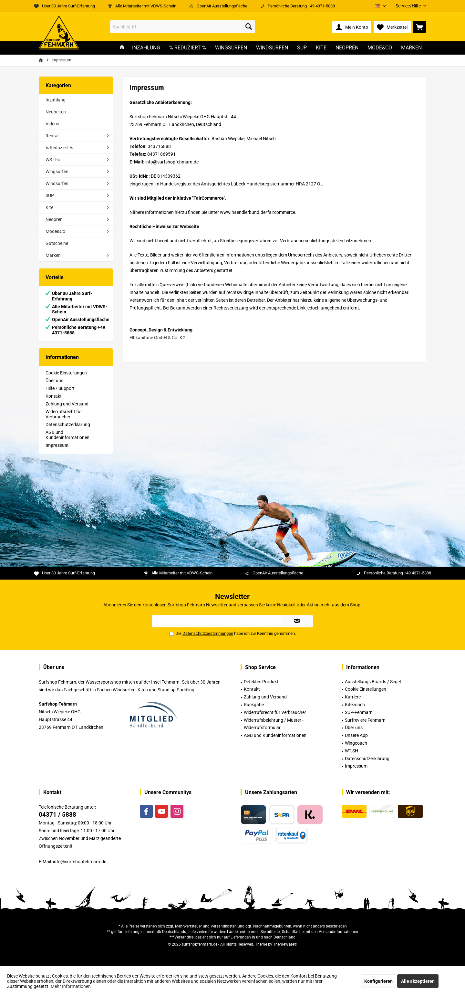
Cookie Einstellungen (66, 372)
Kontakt (54, 396)
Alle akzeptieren (418, 981)
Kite (49, 207)
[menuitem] (408, 6)
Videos (52, 123)
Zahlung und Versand (67, 403)
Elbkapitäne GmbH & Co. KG (157, 337)
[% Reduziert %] (188, 48)
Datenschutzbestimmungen (207, 633)
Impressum (57, 445)
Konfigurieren (378, 981)
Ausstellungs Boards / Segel (373, 681)
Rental (52, 135)
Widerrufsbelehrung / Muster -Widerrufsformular (274, 724)
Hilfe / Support (60, 388)
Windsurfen (57, 183)
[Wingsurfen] (231, 48)
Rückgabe (254, 704)
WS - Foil (54, 159)
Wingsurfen (57, 171)
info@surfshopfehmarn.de (79, 861)
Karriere (353, 696)
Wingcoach (356, 743)
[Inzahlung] (146, 48)
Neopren (54, 219)
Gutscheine (57, 243)
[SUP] (302, 48)
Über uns (54, 380)
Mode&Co (55, 231)
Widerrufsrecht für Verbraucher (64, 414)
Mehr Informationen (71, 986)
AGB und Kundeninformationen (67, 435)
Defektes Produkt (261, 681)
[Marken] (411, 48)
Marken (53, 255)
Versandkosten (224, 926)
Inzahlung (56, 99)
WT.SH (351, 750)
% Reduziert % (59, 147)
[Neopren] (347, 48)
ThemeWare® (285, 944)
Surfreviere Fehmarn (365, 720)
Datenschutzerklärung (68, 424)
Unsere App (356, 735)
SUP (50, 195)
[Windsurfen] (272, 48)
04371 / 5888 (57, 814)
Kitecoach (355, 704)
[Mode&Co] (380, 48)
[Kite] (321, 48)
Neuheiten (56, 111)
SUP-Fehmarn (359, 712)
